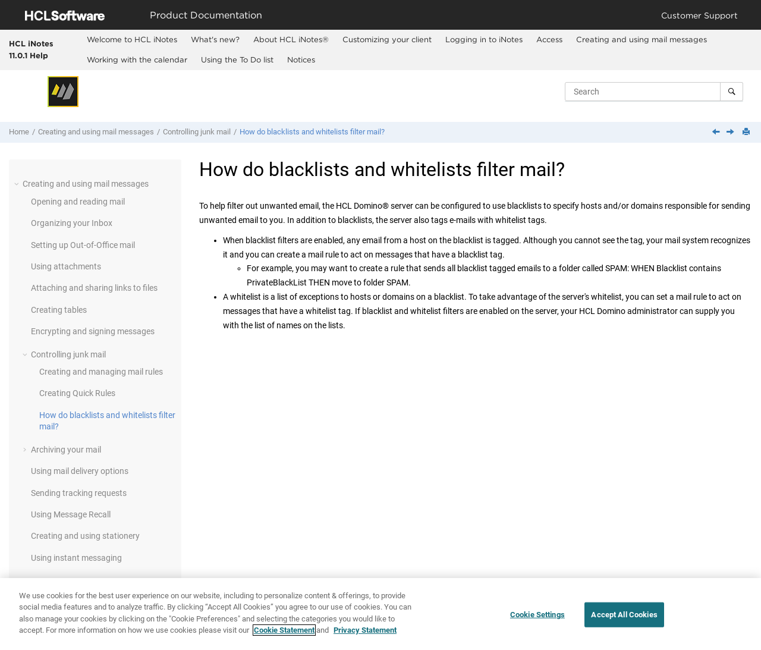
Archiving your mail (66, 449)
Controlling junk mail (197, 131)
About (291, 39)
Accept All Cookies (624, 614)
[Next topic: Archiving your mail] (731, 132)
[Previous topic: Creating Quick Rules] (717, 132)
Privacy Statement (365, 630)
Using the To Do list (237, 59)
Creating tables (59, 310)
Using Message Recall (71, 514)
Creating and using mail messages (641, 39)
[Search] (731, 91)
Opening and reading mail (78, 201)
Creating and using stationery (85, 536)
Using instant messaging (76, 558)
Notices (301, 59)
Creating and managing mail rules (101, 371)
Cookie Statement (284, 630)
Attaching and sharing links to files (94, 288)
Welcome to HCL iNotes (132, 39)
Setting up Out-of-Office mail (83, 245)
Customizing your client (387, 39)
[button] (18, 183)
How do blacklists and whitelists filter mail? (312, 131)
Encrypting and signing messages (93, 331)
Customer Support (699, 15)
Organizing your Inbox (71, 223)
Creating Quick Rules (77, 393)
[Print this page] (747, 132)
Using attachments (66, 266)
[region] (380, 614)
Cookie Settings (537, 614)
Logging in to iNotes (484, 39)
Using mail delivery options (79, 471)
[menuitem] (132, 40)
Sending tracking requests (79, 493)
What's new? (215, 39)
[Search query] (654, 91)
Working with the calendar (137, 59)
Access (549, 39)
